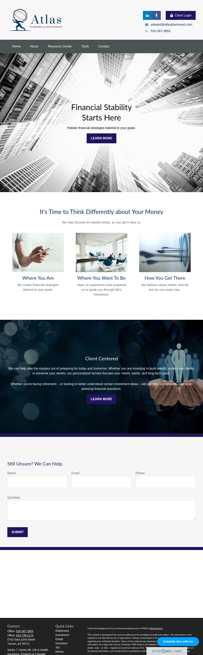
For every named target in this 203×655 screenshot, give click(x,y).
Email (75, 473)
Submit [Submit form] (17, 532)
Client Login (181, 15)
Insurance (62, 643)
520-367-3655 (24, 631)
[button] (16, 46)
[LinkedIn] (147, 15)
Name (11, 473)
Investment (62, 635)
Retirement (62, 630)
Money (60, 651)
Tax (58, 647)
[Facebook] (156, 15)
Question (13, 497)
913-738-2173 (24, 635)
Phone (140, 473)
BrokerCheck (156, 628)
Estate (59, 639)
